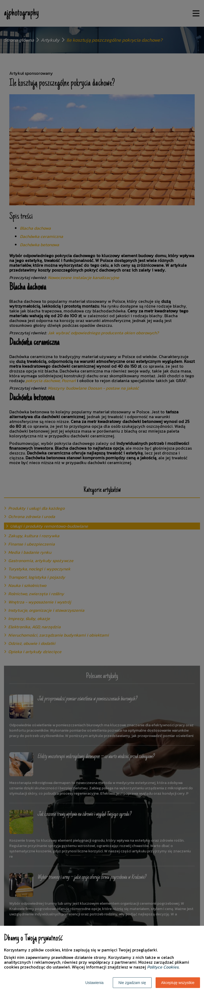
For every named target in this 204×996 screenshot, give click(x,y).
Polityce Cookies (162, 967)
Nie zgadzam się (132, 983)
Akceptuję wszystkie (177, 983)
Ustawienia (94, 983)
